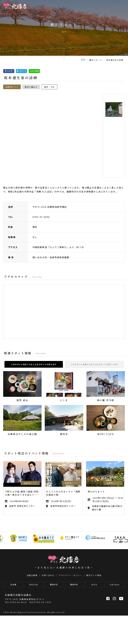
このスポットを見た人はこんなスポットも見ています (94, 364)
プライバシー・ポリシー (70, 575)
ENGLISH (34, 585)
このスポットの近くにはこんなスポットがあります (33, 364)
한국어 (94, 585)
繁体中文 (54, 585)
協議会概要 (32, 575)
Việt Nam (115, 585)
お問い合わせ (48, 575)
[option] (51, 136)
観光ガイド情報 (93, 575)
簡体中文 (74, 585)
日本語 (13, 585)
